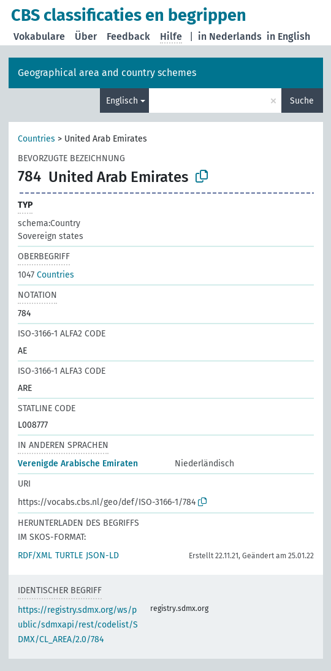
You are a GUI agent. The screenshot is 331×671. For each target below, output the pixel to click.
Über (86, 36)
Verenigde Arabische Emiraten (78, 463)
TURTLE (69, 555)
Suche (302, 101)
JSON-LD (102, 555)
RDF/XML (35, 555)
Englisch (122, 101)
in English (288, 36)
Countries (36, 139)
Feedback (128, 36)
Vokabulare (39, 36)
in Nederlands (230, 36)
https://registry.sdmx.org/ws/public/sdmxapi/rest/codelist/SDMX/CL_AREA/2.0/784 (78, 625)
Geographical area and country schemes (107, 72)
